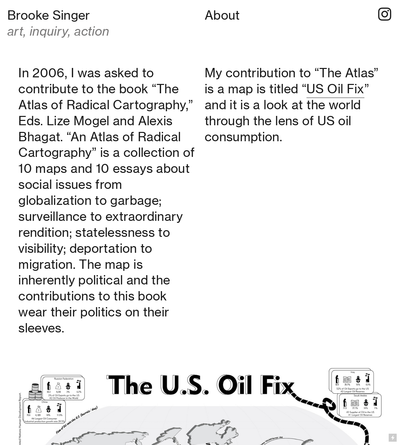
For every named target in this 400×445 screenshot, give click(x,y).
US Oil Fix (335, 88)
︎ (385, 14)
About (222, 15)
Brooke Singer (48, 15)
